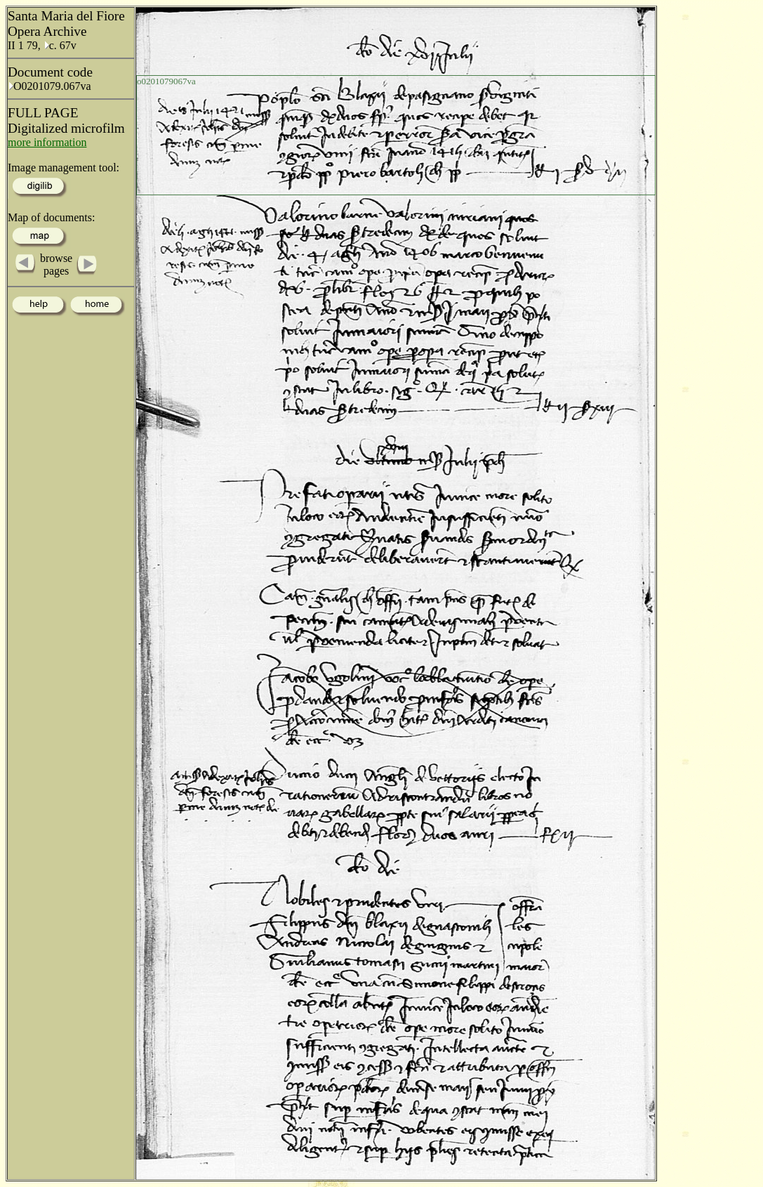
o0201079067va (166, 81)
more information (47, 142)
